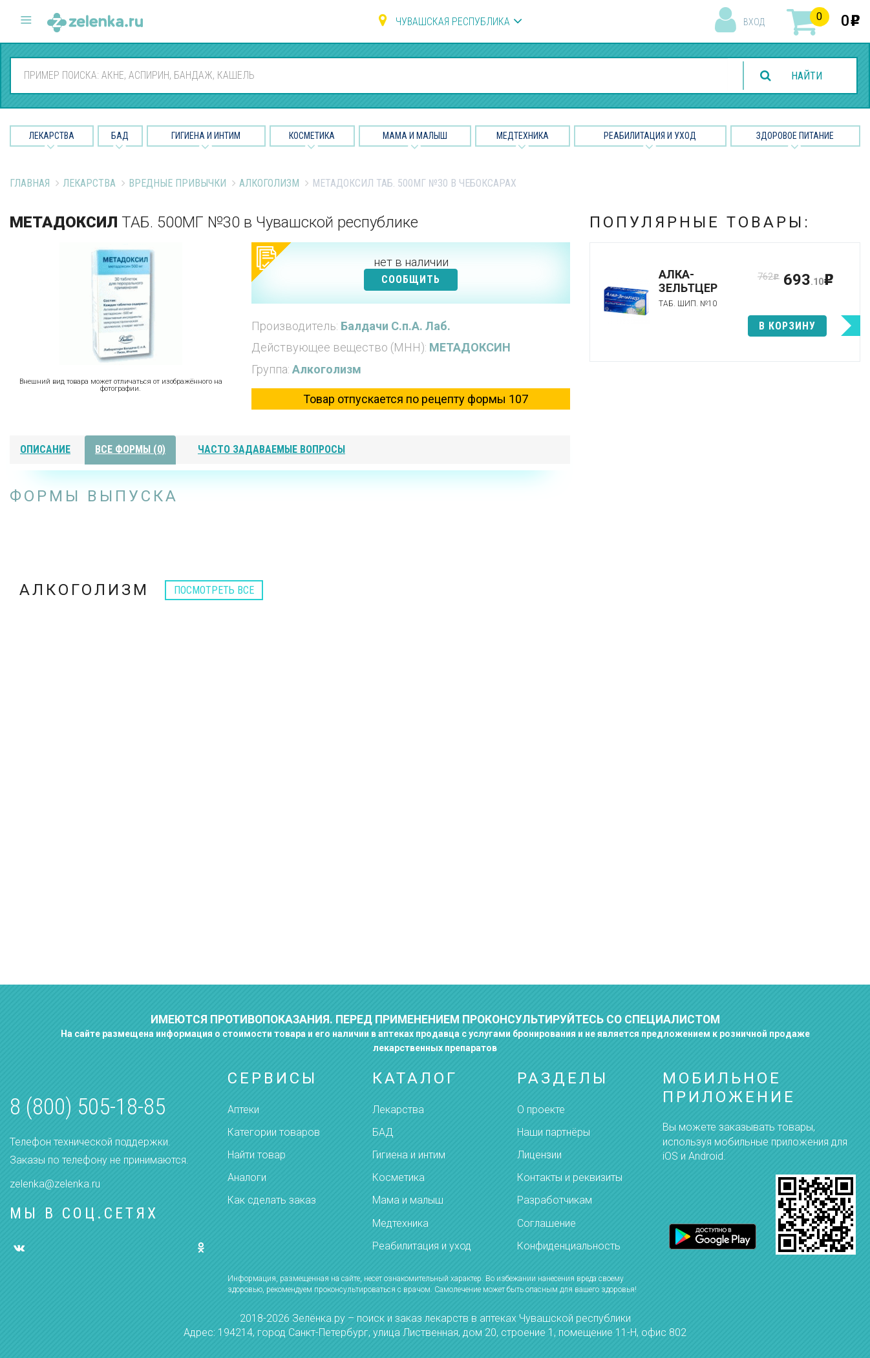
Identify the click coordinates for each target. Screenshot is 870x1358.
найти (806, 76)
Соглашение (546, 1223)
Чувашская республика (453, 22)
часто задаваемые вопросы (271, 449)
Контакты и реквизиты (569, 1177)
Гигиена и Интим (205, 136)
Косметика (312, 136)
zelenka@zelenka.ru (55, 1184)
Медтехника (522, 136)
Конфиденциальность (569, 1246)
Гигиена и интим (408, 1155)
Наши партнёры (553, 1132)
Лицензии (539, 1155)
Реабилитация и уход (650, 136)
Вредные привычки (177, 183)
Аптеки (243, 1109)
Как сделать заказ (272, 1200)
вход (754, 22)
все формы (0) (130, 449)
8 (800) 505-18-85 (87, 1107)
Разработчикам (554, 1200)
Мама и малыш (415, 136)
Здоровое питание (795, 136)
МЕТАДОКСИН (470, 347)
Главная (30, 183)
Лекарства (51, 136)
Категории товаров (274, 1132)
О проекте (541, 1109)
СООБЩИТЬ (410, 279)
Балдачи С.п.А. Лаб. (396, 326)
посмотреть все (214, 590)
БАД (120, 136)
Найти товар (257, 1155)
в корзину (787, 326)
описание (45, 449)
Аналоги (247, 1177)
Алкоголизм (269, 183)
